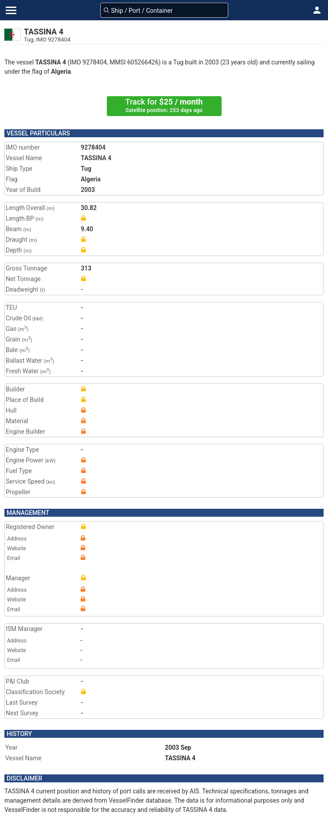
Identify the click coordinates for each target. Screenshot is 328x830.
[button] (317, 10)
